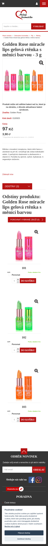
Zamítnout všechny (24, 539)
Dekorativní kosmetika (21, 36)
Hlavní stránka (7, 36)
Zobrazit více (7, 174)
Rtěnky (38, 36)
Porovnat (14, 275)
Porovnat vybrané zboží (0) (26, 219)
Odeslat (38, 469)
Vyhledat (38, 26)
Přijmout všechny (24, 533)
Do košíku (28, 281)
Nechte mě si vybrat (12, 526)
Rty (32, 36)
